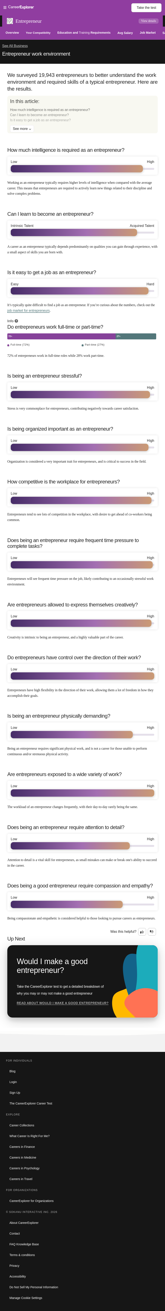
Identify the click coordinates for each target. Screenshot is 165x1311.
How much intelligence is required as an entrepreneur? (50, 110)
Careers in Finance (22, 1146)
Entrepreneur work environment (36, 54)
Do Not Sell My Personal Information (33, 1287)
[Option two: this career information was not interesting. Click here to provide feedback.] (152, 932)
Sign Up (14, 1092)
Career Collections (21, 1125)
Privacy (14, 1265)
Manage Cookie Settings (25, 1298)
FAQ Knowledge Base (24, 1244)
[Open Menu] (67, 8)
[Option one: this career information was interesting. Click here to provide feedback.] (142, 932)
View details (148, 21)
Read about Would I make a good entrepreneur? (62, 1003)
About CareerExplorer (23, 1222)
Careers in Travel (20, 1179)
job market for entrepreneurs (28, 310)
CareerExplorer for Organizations (31, 1201)
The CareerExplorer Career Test (30, 1103)
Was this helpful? (123, 931)
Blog (12, 1071)
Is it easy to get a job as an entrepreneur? (40, 120)
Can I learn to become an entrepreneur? (39, 115)
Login (13, 1082)
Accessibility (17, 1276)
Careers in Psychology (24, 1168)
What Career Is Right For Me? (29, 1136)
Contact (14, 1233)
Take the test (146, 7)
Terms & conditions (22, 1255)
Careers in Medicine (22, 1157)
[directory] (82, 114)
